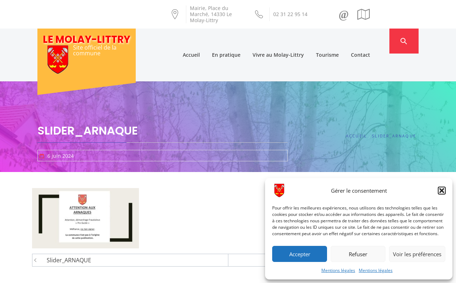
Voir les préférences (417, 254)
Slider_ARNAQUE (69, 232)
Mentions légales (338, 270)
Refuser (358, 254)
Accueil (205, 40)
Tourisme (341, 40)
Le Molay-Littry (86, 39)
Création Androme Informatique (162, 273)
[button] (441, 190)
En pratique (240, 40)
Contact (374, 40)
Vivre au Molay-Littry (292, 40)
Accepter (299, 254)
